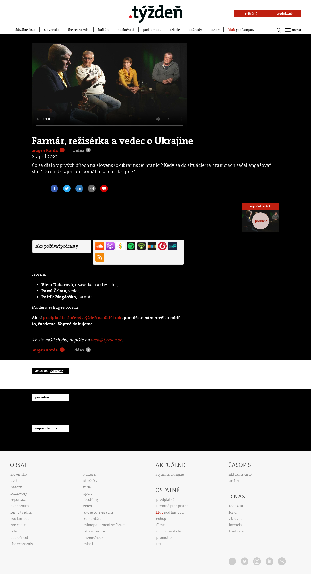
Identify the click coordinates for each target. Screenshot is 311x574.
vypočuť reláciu (260, 206)
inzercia (235, 525)
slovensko (51, 29)
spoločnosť (126, 29)
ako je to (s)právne (98, 512)
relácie (175, 29)
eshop (215, 29)
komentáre (92, 518)
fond (233, 512)
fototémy (91, 499)
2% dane (236, 518)
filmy (160, 525)
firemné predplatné (172, 506)
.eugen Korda (45, 150)
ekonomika (20, 506)
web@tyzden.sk (106, 340)
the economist (79, 29)
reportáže (19, 499)
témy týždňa (21, 512)
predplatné (165, 499)
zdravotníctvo (94, 531)
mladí (88, 543)
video (87, 506)
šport (87, 493)
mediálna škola (168, 531)
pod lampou (152, 29)
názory (16, 487)
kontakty (236, 531)
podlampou (20, 518)
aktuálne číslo (25, 29)
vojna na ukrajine (170, 474)
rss (158, 543)
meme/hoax (93, 537)
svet (14, 480)
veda (87, 487)
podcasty (195, 29)
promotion (165, 537)
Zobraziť (56, 371)
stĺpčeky (90, 480)
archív (234, 480)
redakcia (236, 506)
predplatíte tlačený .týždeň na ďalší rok (82, 318)
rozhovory (19, 493)
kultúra (103, 29)
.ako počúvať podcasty (56, 246)
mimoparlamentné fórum (104, 525)
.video (79, 150)
